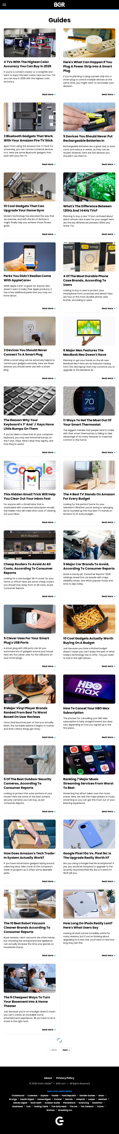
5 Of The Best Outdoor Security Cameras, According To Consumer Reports (27, 783)
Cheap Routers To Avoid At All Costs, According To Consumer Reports (28, 568)
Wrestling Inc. (65, 1110)
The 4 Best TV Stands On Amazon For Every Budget (89, 496)
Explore (44, 1095)
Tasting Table (41, 1106)
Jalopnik (80, 1099)
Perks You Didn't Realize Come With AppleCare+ (27, 278)
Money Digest (20, 1103)
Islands (69, 1099)
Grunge (13, 1099)
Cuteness (32, 1095)
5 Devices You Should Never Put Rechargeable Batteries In (87, 138)
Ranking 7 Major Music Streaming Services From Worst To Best (88, 783)
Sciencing (84, 1103)
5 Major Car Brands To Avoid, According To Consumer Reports (89, 566)
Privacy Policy (65, 1078)
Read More (47, 94)
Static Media (44, 1083)
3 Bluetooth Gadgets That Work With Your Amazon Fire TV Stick (28, 138)
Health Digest (27, 1099)
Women (50, 1110)
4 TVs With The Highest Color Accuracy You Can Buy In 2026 (27, 64)
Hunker (58, 1099)
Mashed (102, 1099)
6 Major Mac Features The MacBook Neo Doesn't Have (84, 352)
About (48, 1078)
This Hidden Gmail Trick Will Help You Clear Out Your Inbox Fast (30, 496)
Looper (91, 1099)
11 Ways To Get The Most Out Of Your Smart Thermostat (87, 422)
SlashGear (17, 1106)
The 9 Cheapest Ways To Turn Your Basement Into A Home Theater (27, 1001)
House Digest (44, 1099)
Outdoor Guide (52, 1103)
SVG (28, 1106)
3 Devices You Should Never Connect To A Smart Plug (25, 352)
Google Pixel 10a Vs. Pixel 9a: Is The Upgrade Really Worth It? (87, 855)
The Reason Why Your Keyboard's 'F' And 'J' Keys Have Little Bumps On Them (29, 424)
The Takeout (87, 1106)
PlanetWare (69, 1103)
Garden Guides (87, 1095)
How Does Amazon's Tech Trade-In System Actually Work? (30, 855)
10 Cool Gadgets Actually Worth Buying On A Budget (88, 640)
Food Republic (69, 1095)
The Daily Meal (58, 1106)
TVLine (100, 1106)
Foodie (55, 1095)
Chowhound (18, 1095)
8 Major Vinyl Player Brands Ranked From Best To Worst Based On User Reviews (25, 712)
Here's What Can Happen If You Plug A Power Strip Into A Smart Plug (87, 66)
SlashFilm (97, 1103)
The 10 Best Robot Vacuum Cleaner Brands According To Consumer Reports (27, 927)
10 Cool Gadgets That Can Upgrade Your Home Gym (24, 208)
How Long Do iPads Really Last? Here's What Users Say (87, 925)
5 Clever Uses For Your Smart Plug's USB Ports (26, 640)
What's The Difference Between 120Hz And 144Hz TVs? (87, 208)
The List (73, 1106)
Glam (101, 1095)
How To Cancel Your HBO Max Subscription (86, 710)
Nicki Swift (36, 1103)
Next (65, 1050)
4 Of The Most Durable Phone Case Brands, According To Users (85, 280)
